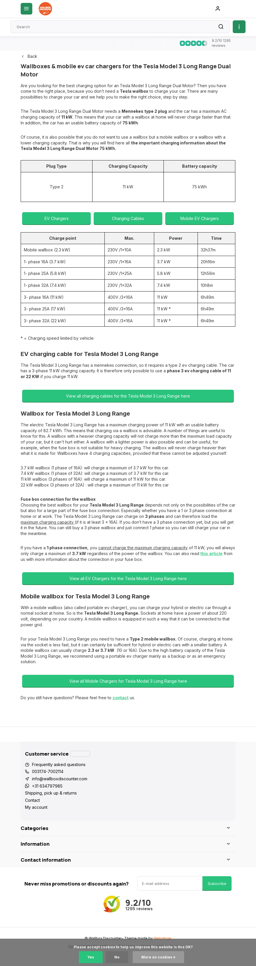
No (117, 957)
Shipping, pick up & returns (51, 792)
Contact (32, 800)
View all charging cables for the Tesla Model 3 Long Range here (128, 395)
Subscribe (217, 883)
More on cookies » (158, 957)
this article (211, 553)
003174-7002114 (47, 771)
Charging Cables (128, 218)
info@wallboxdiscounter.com (59, 778)
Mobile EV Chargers (199, 218)
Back (29, 56)
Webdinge (162, 938)
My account (36, 807)
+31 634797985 (47, 785)
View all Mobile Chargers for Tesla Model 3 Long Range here (128, 681)
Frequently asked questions (59, 764)
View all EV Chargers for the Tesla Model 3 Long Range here (128, 578)
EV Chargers (57, 218)
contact (121, 697)
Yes (91, 957)
